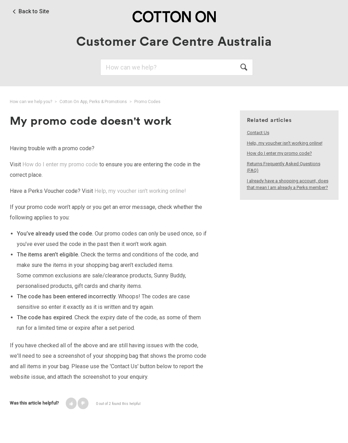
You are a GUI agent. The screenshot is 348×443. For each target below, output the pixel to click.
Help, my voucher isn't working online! (140, 191)
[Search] (176, 67)
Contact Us (258, 132)
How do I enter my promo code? (279, 153)
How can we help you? (31, 101)
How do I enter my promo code (60, 164)
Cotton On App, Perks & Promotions (93, 101)
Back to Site (34, 11)
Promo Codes (147, 101)
